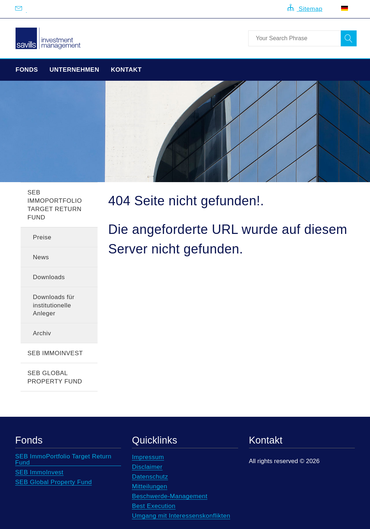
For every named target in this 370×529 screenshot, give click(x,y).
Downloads (49, 277)
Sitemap (305, 8)
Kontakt (126, 69)
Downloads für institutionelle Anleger (53, 305)
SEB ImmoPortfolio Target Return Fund (54, 205)
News (41, 257)
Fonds (27, 69)
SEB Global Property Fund (54, 377)
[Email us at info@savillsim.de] (26, 9)
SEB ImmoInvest (55, 353)
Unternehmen (74, 69)
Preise (42, 237)
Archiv (42, 333)
